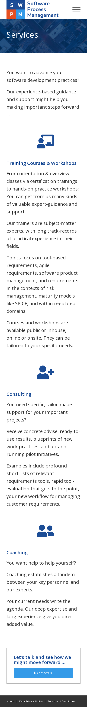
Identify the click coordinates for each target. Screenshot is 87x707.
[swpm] (36, 9)
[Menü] (74, 9)
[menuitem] (74, 9)
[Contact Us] (43, 673)
